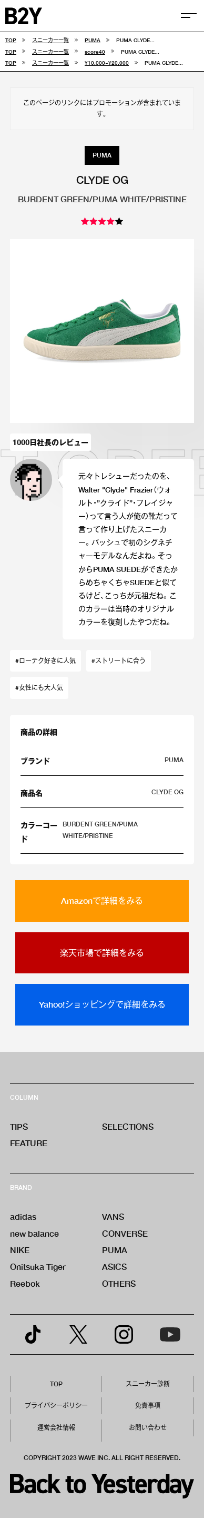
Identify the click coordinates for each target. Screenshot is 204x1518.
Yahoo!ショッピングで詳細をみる (102, 1004)
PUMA (114, 1250)
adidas (23, 1216)
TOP (56, 1384)
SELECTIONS (128, 1126)
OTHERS (119, 1283)
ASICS (114, 1266)
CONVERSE (125, 1233)
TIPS (19, 1126)
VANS (113, 1216)
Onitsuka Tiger (38, 1266)
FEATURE (28, 1143)
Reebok (25, 1283)
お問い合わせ (148, 1428)
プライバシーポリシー (56, 1405)
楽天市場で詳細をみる (102, 953)
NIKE (19, 1250)
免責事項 (147, 1405)
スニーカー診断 (148, 1384)
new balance (34, 1233)
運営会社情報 (56, 1428)
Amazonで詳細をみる (102, 900)
